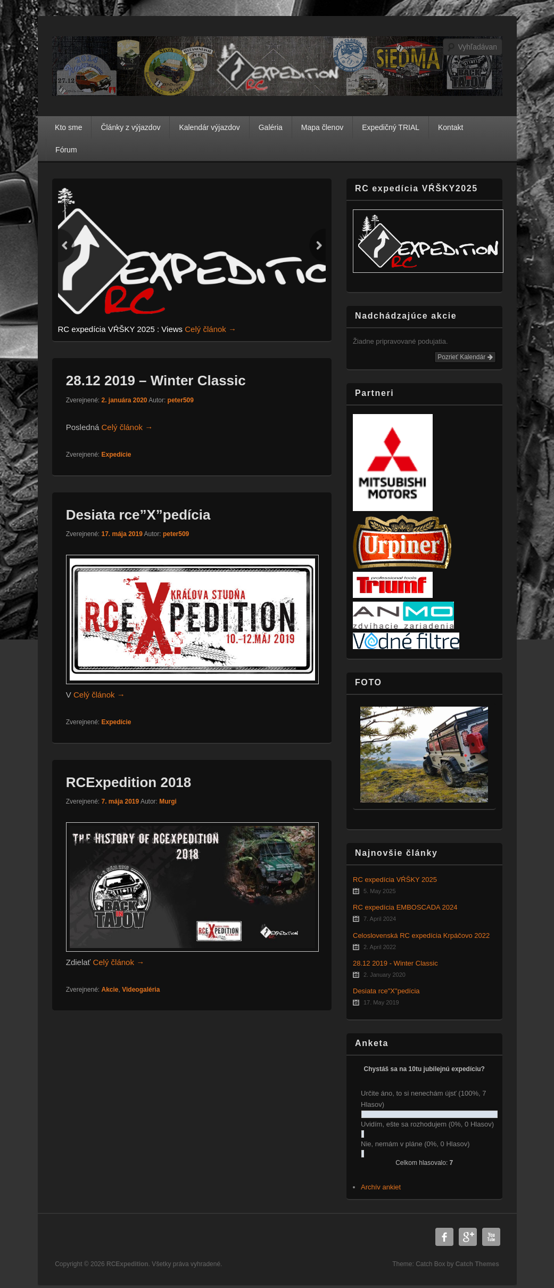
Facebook (444, 1237)
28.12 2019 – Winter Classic (156, 380)
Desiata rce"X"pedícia (386, 991)
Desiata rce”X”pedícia (138, 515)
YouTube (491, 1237)
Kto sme (68, 127)
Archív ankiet (381, 1187)
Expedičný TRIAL (390, 127)
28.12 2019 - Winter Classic (395, 963)
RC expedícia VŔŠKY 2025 (395, 880)
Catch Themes (477, 1264)
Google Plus (468, 1237)
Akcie (109, 989)
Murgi (168, 801)
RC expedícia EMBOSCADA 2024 (405, 907)
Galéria (271, 127)
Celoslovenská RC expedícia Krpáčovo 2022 (421, 935)
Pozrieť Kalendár (464, 357)
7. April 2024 (379, 919)
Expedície (116, 454)
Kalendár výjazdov (209, 127)
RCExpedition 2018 (129, 782)
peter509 (181, 400)
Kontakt (450, 127)
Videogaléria (141, 989)
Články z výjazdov (130, 127)
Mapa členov (322, 127)
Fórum (66, 149)
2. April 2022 (379, 947)
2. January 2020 (384, 974)
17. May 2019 (381, 1002)
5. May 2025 (379, 891)
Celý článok (210, 329)
